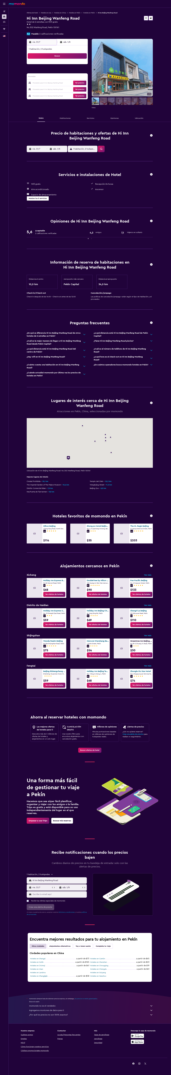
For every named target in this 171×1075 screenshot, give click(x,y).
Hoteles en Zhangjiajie (38, 976)
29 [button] (58, 89)
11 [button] (75, 71)
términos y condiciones (67, 912)
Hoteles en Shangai (37, 959)
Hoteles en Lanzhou (38, 972)
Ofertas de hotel (32, 13)
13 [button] (46, 77)
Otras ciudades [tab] (38, 946)
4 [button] (75, 65)
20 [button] (46, 83)
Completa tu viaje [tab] (103, 946)
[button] (4, 4)
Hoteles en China (60, 13)
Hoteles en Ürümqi (37, 966)
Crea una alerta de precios (133, 734)
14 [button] (52, 77)
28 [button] (52, 89)
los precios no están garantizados (86, 998)
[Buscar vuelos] (4, 11)
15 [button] (58, 77)
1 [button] (57, 65)
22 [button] (58, 83)
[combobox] (59, 880)
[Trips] (4, 28)
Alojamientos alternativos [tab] (59, 946)
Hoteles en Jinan (36, 969)
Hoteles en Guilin (37, 962)
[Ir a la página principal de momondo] (17, 3)
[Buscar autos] (4, 21)
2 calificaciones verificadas (51, 34)
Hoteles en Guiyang (98, 972)
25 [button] (75, 83)
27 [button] (46, 89)
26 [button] (81, 83)
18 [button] (75, 77)
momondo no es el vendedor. (91, 1005)
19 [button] (81, 77)
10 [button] (69, 71)
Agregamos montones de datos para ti (91, 1010)
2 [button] (63, 65)
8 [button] (57, 71)
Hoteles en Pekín (74, 13)
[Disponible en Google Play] (137, 1036)
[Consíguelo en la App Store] (137, 1042)
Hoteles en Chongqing (99, 966)
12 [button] (81, 71)
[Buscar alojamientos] (4, 16)
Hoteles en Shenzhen (98, 962)
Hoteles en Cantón (97, 959)
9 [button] (63, 71)
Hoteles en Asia (46, 13)
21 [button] (52, 83)
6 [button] (45, 71)
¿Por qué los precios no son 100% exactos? (91, 1014)
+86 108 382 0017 (34, 30)
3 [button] (69, 65)
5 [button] (81, 65)
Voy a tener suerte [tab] (83, 946)
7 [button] (51, 71)
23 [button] (63, 83)
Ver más (147, 575)
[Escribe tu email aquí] (59, 894)
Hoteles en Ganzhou (98, 976)
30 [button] (63, 89)
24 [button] (69, 83)
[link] (54, 594)
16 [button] (64, 77)
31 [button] (69, 89)
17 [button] (69, 77)
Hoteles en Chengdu (98, 969)
